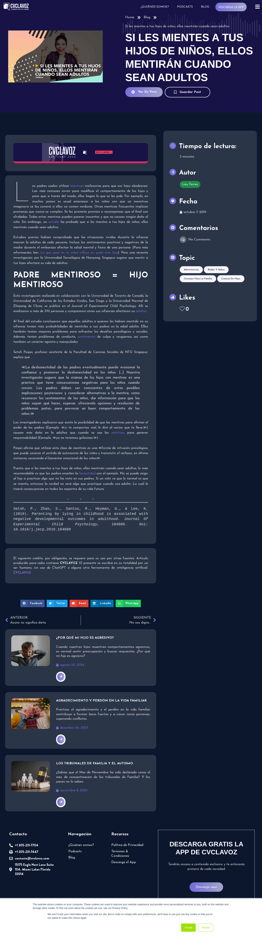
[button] (32, 603)
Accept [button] (188, 927)
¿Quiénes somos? (155, 6)
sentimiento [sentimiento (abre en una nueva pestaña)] (86, 336)
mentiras (77, 186)
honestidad (87, 473)
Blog (205, 6)
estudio (53, 222)
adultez (141, 311)
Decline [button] (206, 927)
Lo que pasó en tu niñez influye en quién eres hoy (79, 252)
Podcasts (185, 6)
